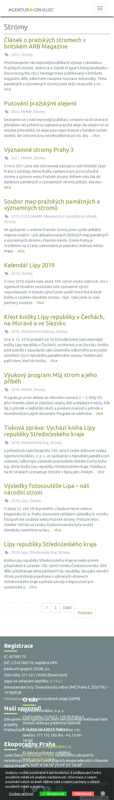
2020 (25, 216)
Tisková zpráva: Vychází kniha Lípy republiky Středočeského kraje (49, 430)
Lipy (24, 501)
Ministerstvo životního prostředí (70, 216)
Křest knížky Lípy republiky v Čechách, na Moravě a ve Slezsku (54, 319)
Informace (12, 699)
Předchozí (30, 607)
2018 (15, 331)
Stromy (27, 54)
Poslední (85, 613)
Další (67, 607)
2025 (15, 54)
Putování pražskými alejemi (40, 103)
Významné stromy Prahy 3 (39, 149)
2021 (15, 158)
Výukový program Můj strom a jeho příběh (50, 378)
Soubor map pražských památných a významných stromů (52, 204)
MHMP (27, 112)
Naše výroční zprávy (39, 759)
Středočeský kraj (35, 443)
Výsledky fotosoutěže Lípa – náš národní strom (46, 488)
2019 (15, 216)
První (11, 607)
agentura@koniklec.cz (52, 747)
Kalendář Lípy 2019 (29, 265)
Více (7, 89)
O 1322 (56, 681)
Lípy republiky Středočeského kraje (50, 544)
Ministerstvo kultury (38, 331)
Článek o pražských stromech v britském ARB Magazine (45, 43)
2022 (15, 112)
